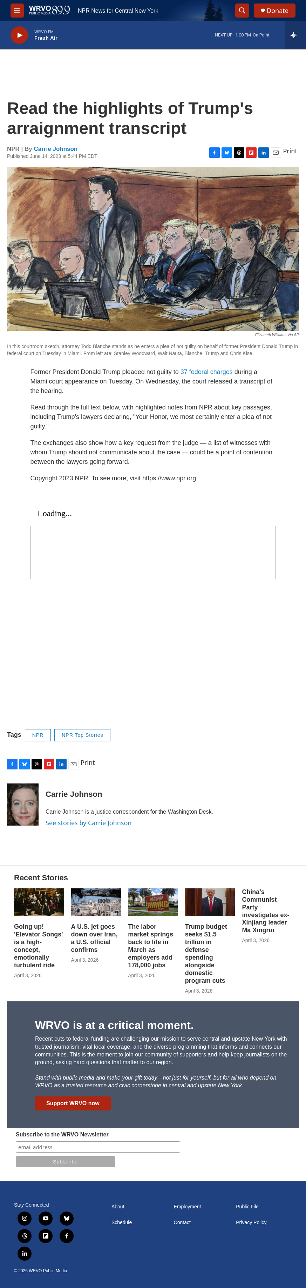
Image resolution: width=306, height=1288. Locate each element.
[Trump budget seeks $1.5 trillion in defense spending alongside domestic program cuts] (210, 902)
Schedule (121, 1222)
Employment (187, 1206)
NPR (38, 735)
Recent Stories (41, 877)
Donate (277, 10)
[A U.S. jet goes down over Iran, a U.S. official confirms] (96, 902)
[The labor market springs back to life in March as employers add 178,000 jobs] (153, 902)
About (117, 1206)
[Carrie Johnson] (23, 804)
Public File (247, 1206)
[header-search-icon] (242, 11)
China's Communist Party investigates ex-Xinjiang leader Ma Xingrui (265, 911)
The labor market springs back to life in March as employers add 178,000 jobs (150, 946)
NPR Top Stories (82, 735)
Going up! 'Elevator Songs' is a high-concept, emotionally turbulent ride (38, 946)
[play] (19, 35)
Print (290, 151)
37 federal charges (207, 371)
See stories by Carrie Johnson (88, 823)
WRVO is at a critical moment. (114, 1025)
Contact (182, 1222)
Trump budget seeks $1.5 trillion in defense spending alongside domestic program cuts (206, 953)
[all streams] (295, 35)
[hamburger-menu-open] (17, 11)
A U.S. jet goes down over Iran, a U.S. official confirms (94, 938)
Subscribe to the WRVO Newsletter (62, 1134)
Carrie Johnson (56, 149)
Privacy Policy (251, 1222)
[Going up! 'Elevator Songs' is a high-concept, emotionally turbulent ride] (39, 902)
